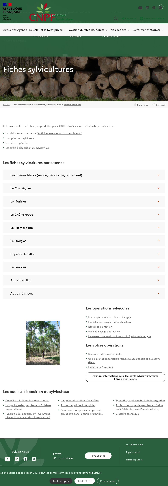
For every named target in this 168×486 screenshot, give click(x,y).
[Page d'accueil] (56, 12)
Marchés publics (134, 459)
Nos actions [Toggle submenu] (120, 30)
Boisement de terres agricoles (105, 353)
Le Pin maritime (85, 227)
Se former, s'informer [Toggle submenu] (148, 30)
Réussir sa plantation (100, 326)
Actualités (9, 30)
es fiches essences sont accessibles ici (59, 133)
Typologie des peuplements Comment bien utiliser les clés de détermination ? (27, 415)
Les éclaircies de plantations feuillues (109, 321)
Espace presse (133, 452)
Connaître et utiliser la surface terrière (27, 400)
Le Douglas (85, 240)
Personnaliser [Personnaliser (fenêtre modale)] (107, 481)
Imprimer (141, 105)
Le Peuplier (85, 267)
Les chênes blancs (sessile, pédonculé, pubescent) (85, 175)
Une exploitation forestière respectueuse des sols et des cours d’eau (124, 360)
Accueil (6, 104)
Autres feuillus (85, 280)
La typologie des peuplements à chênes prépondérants (28, 406)
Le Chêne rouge (85, 214)
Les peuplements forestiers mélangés (109, 317)
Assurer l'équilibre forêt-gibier (78, 405)
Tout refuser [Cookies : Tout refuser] (85, 481)
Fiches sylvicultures (72, 104)
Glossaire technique (127, 413)
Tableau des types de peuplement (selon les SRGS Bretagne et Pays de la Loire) (139, 406)
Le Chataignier (85, 188)
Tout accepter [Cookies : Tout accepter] (61, 481)
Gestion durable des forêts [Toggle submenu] (88, 30)
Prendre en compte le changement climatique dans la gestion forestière (82, 411)
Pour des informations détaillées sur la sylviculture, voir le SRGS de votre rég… (125, 377)
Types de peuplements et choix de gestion (140, 400)
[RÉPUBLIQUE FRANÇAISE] (12, 12)
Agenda (22, 30)
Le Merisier (85, 201)
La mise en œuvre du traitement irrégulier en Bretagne (119, 336)
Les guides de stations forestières (80, 400)
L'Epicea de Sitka (85, 254)
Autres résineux (85, 293)
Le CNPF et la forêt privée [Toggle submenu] (47, 30)
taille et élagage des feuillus (104, 331)
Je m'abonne (98, 455)
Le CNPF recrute (134, 444)
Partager (158, 105)
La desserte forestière (100, 367)
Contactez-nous (134, 436)
